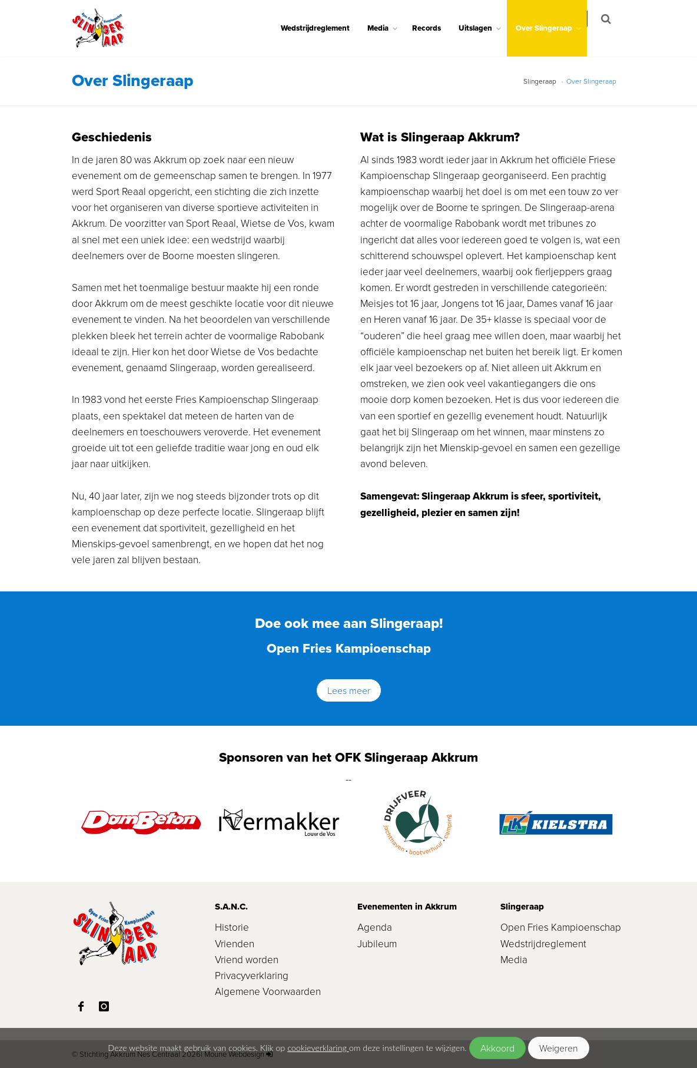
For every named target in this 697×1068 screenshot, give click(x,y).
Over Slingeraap (551, 28)
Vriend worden (246, 959)
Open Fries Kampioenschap (560, 927)
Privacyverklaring (251, 975)
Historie (232, 927)
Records (434, 28)
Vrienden (234, 943)
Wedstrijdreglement (322, 28)
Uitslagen (483, 28)
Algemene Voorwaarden (268, 991)
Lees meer (348, 690)
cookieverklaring (318, 1048)
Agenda (374, 927)
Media (385, 28)
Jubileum (377, 943)
